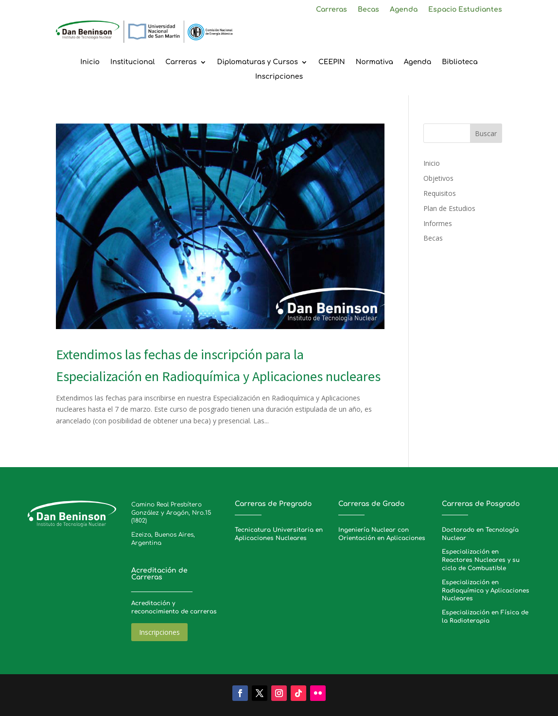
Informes (437, 223)
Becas (368, 9)
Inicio (90, 62)
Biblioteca (460, 62)
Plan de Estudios (449, 208)
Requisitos (439, 193)
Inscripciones (279, 76)
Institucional (132, 62)
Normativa (374, 62)
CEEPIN (331, 62)
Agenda (404, 9)
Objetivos (438, 178)
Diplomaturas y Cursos (257, 62)
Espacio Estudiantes (465, 9)
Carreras (331, 9)
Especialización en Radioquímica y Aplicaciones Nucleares (485, 590)
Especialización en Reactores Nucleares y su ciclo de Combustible (481, 560)
